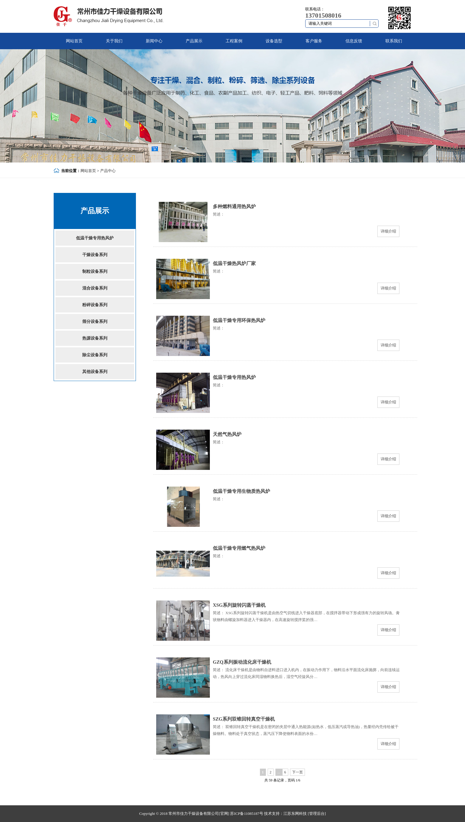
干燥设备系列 (94, 255)
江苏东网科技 (295, 813)
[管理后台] (317, 813)
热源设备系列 (94, 338)
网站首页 (74, 41)
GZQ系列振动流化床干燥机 (242, 662)
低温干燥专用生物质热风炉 (241, 491)
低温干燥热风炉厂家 (234, 263)
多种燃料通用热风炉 (234, 206)
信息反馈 (353, 41)
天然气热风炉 (227, 434)
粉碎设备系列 (94, 305)
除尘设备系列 (94, 355)
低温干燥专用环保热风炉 (239, 320)
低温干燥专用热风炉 (95, 238)
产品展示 (194, 41)
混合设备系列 (94, 288)
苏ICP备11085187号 (246, 813)
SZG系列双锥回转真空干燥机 (244, 719)
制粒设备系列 (94, 271)
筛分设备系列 (94, 321)
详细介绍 (388, 231)
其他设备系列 (94, 371)
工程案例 (234, 41)
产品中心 (108, 170)
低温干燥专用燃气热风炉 (239, 548)
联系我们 (393, 41)
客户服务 (314, 41)
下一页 (297, 772)
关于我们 (114, 41)
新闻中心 (154, 41)
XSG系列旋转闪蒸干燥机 (239, 605)
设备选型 (274, 41)
